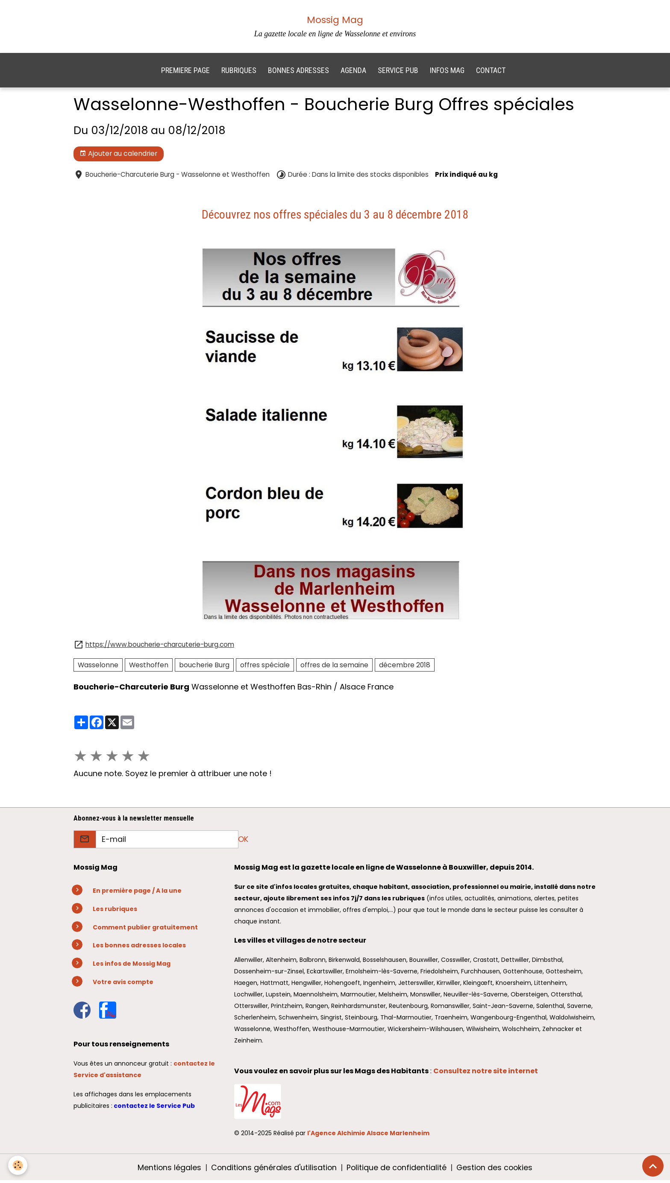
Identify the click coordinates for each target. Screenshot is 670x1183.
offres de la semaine (334, 667)
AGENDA (353, 72)
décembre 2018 (404, 667)
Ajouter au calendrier (118, 156)
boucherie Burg (204, 667)
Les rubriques (115, 911)
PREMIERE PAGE (185, 72)
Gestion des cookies (496, 1169)
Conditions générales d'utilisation (272, 1169)
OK (243, 841)
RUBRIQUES (238, 72)
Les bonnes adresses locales (139, 947)
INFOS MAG (447, 72)
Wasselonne (98, 667)
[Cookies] (18, 1165)
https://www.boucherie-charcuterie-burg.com (159, 646)
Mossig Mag (335, 19)
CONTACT (490, 72)
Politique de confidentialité (396, 1169)
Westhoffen (148, 667)
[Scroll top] (653, 1166)
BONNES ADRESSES (298, 72)
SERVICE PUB (398, 72)
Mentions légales (167, 1169)
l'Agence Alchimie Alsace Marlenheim (368, 1135)
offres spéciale (265, 667)
